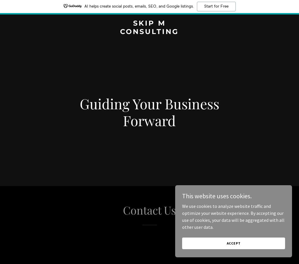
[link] (149, 32)
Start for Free (216, 6)
